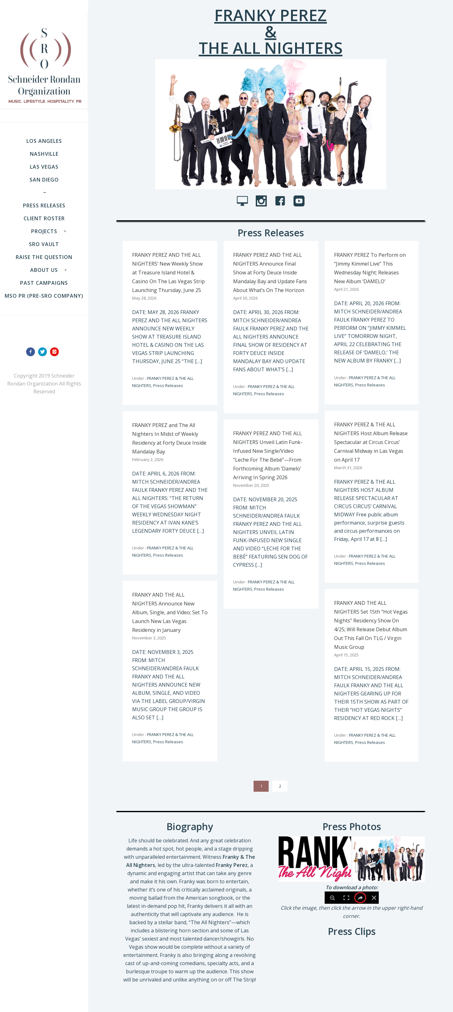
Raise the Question (44, 257)
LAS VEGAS (44, 166)
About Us (44, 270)
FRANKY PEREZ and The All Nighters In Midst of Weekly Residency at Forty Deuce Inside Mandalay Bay (169, 438)
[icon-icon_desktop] (244, 201)
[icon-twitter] (44, 351)
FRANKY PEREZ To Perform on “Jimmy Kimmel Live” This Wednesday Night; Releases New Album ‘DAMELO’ (370, 268)
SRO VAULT (44, 244)
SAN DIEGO (44, 179)
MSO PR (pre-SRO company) (44, 295)
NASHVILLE (44, 153)
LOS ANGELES (44, 141)
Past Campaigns (44, 282)
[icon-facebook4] (282, 201)
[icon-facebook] (32, 351)
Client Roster (44, 218)
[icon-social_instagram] (263, 201)
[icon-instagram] (56, 351)
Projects (44, 231)
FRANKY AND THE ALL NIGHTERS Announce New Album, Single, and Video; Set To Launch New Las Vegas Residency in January (170, 612)
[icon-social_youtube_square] (299, 201)
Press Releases (44, 205)
